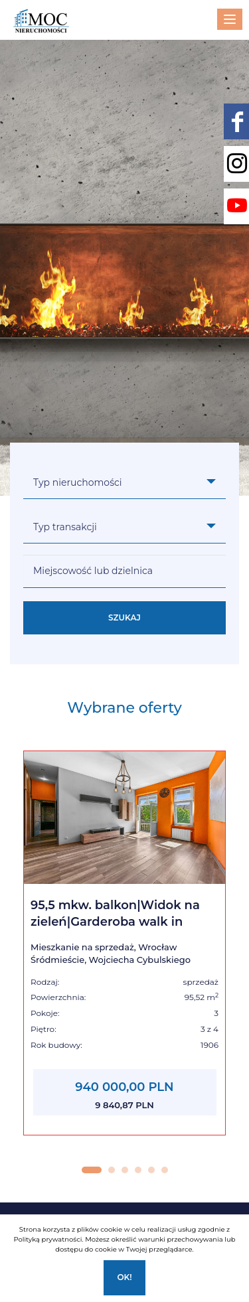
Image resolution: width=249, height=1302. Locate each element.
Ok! (124, 1277)
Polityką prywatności (47, 1239)
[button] (91, 1170)
